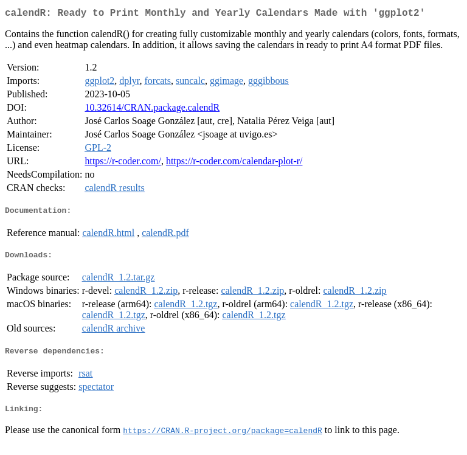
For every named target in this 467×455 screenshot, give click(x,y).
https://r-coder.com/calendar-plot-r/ (234, 163)
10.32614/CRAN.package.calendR (152, 110)
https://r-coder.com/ (123, 163)
